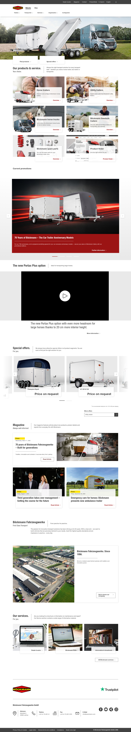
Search (102, 2)
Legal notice (32, 730)
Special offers (51, 71)
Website (28, 8)
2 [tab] (62, 265)
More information (93, 343)
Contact (84, 2)
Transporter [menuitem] (27, 13)
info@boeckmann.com (89, 714)
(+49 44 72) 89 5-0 (44, 714)
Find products (24, 71)
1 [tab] (55, 265)
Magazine (76, 2)
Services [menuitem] (40, 13)
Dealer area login (71, 730)
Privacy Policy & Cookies (20, 730)
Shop (36, 8)
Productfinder (93, 2)
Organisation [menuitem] (52, 13)
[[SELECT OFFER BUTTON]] (116, 424)
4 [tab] (76, 265)
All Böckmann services (106, 669)
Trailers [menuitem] (16, 13)
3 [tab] (69, 265)
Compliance (60, 730)
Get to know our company (103, 605)
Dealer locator (67, 2)
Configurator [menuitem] (66, 13)
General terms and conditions (46, 730)
